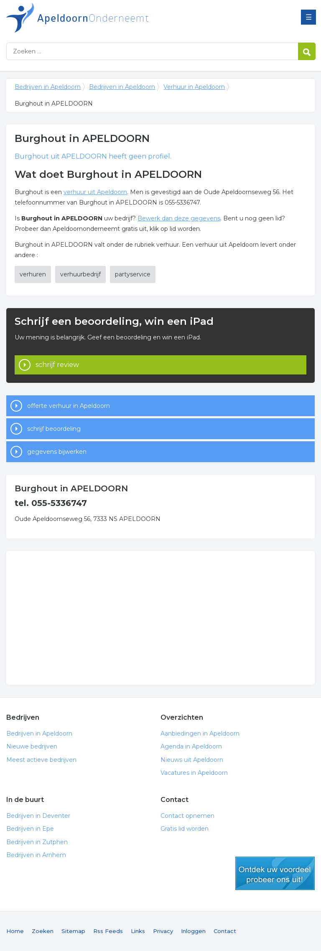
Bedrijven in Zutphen (37, 842)
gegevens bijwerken (57, 451)
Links (138, 931)
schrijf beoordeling (54, 429)
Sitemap (73, 931)
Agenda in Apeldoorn (191, 746)
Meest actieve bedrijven (41, 760)
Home (15, 931)
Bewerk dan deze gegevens (179, 218)
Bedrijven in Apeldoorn (110, 17)
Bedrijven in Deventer (38, 815)
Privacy (163, 931)
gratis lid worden (275, 873)
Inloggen (193, 931)
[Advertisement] (160, 617)
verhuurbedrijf (80, 274)
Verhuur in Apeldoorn (194, 87)
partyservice (132, 274)
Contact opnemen (187, 815)
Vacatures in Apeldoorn (194, 772)
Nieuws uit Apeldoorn (191, 760)
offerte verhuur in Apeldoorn (68, 406)
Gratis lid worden (184, 828)
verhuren (33, 274)
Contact (225, 931)
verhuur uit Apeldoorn (95, 192)
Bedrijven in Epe (30, 828)
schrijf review (57, 365)
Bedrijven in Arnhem (36, 855)
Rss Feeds (108, 931)
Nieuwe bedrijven (31, 746)
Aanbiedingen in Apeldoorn (199, 733)
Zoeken (43, 931)
